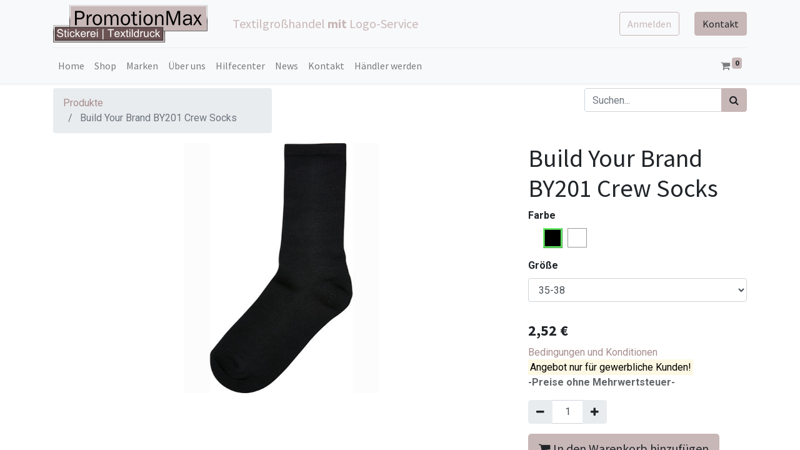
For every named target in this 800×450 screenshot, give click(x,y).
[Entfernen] (540, 412)
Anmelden (649, 24)
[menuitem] (71, 65)
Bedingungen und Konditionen (593, 352)
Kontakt (720, 24)
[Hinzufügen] (594, 412)
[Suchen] (734, 100)
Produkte (83, 103)
